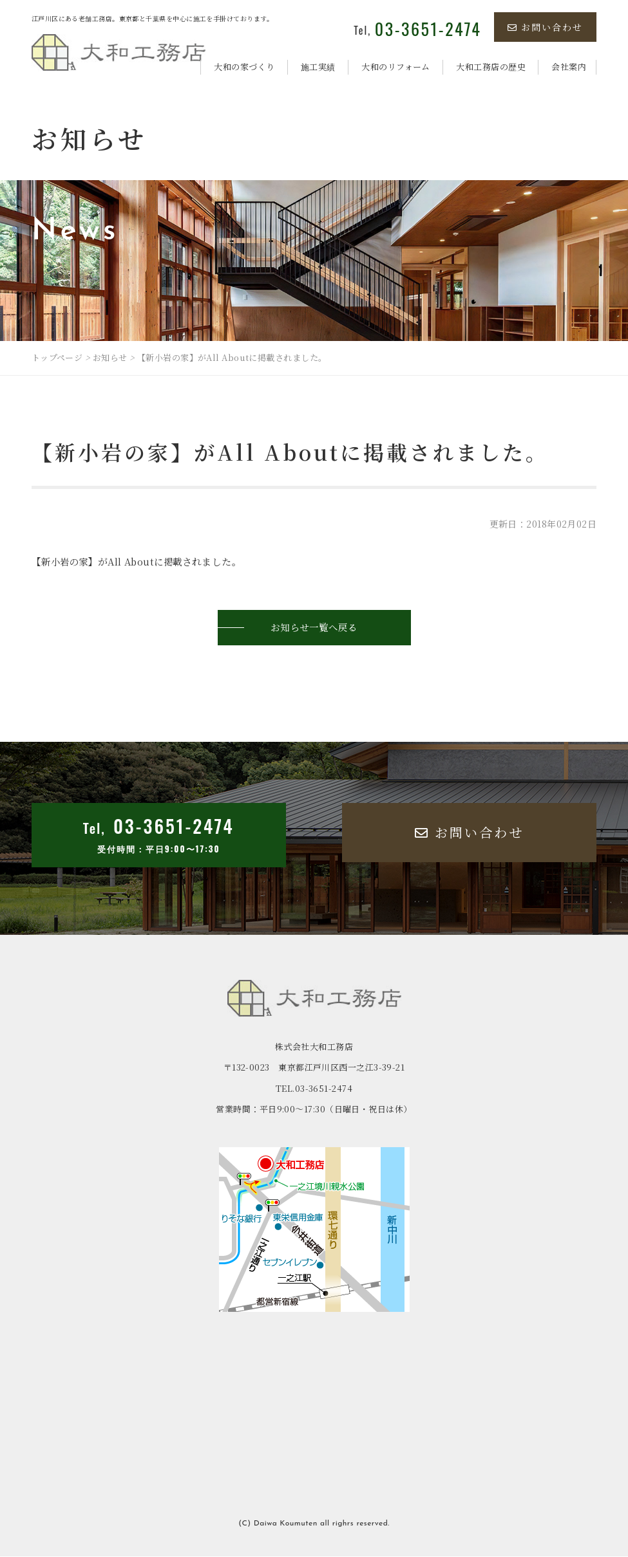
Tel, (417, 30)
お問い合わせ (545, 27)
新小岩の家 (66, 561)
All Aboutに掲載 (150, 561)
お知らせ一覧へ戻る (314, 627)
